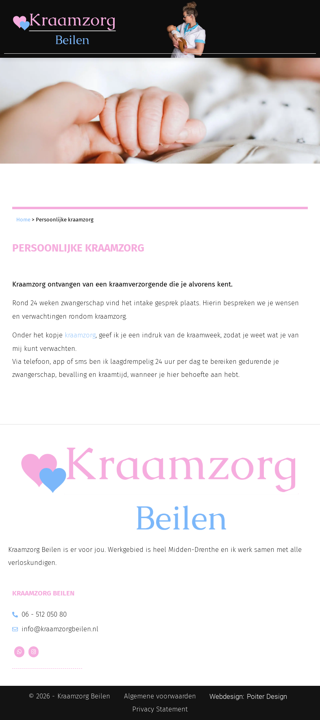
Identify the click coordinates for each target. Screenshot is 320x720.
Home (23, 220)
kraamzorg (80, 335)
